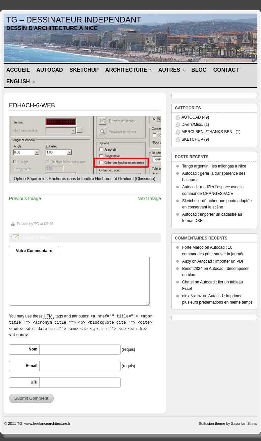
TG (36, 224)
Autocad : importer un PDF (220, 261)
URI (33, 382)
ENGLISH (20, 83)
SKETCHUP (84, 70)
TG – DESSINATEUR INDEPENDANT (73, 19)
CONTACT (226, 70)
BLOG (199, 70)
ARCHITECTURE (129, 71)
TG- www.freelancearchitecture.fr (44, 423)
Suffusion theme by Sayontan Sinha (228, 423)
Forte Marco (193, 247)
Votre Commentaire (34, 250)
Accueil (18, 70)
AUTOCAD (49, 70)
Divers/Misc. (192, 124)
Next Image (149, 198)
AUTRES (172, 71)
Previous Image (25, 198)
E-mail (31, 365)
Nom (32, 349)
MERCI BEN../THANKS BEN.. (208, 131)
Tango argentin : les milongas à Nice (214, 166)
